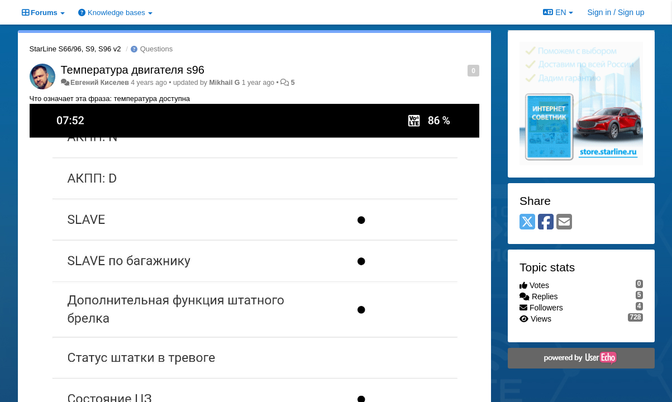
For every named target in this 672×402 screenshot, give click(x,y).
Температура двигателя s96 (132, 70)
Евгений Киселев (99, 83)
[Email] (564, 222)
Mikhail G (224, 83)
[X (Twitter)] (527, 222)
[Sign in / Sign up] (616, 12)
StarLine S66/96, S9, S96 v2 (75, 49)
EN (558, 12)
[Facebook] (546, 222)
